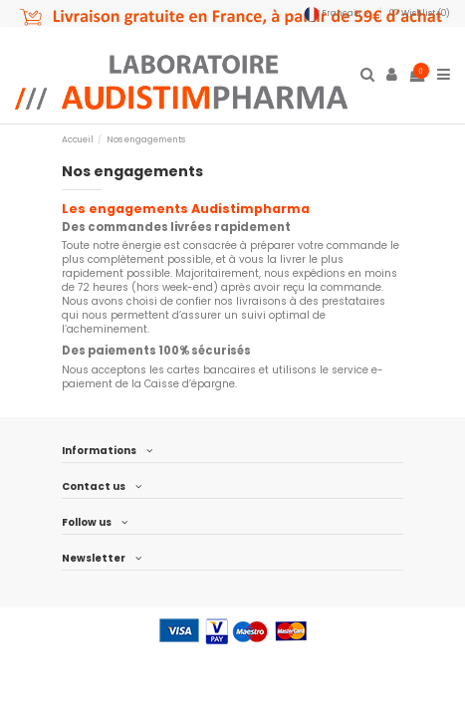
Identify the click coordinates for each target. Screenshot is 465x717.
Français (338, 13)
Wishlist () (419, 13)
